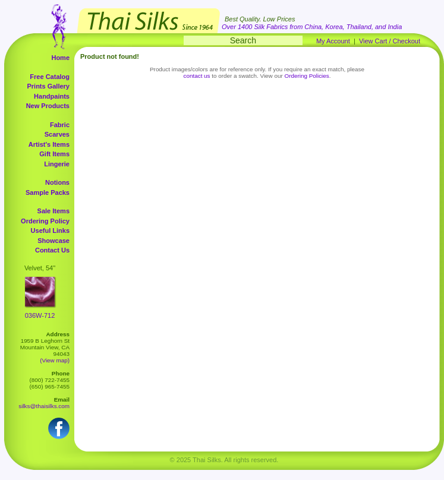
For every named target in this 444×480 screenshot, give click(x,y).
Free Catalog (50, 76)
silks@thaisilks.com (44, 406)
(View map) (55, 360)
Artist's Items (49, 144)
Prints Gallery (48, 86)
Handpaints (52, 96)
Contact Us (52, 250)
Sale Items (53, 210)
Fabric (60, 124)
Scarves (57, 134)
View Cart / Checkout (389, 41)
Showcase (53, 240)
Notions (57, 182)
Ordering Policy (45, 221)
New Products (48, 105)
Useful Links (50, 230)
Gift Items (54, 153)
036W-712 (40, 315)
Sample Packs (48, 192)
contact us (197, 75)
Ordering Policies (307, 75)
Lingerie (57, 164)
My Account (333, 41)
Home (60, 57)
